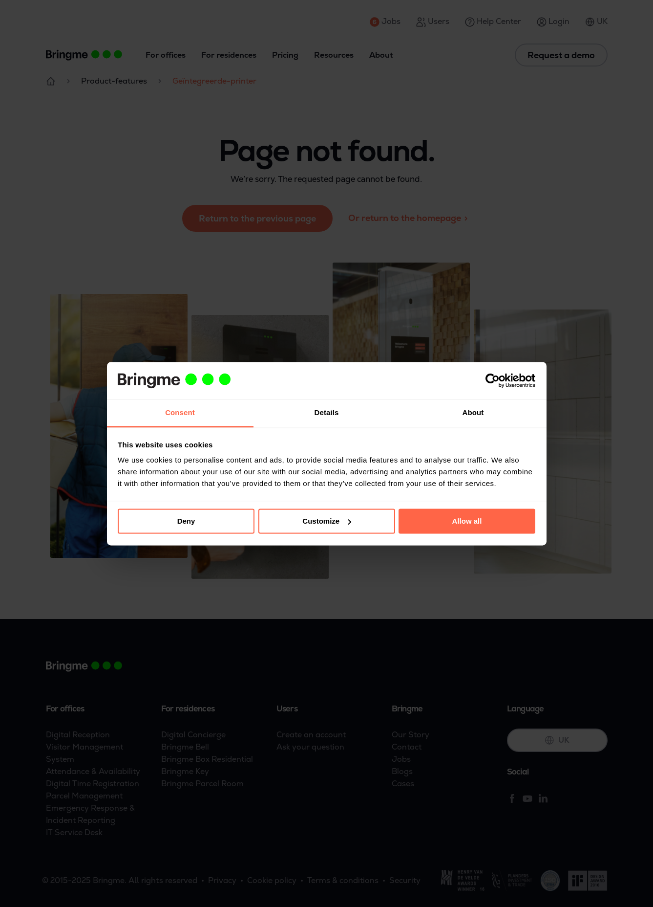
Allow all (467, 521)
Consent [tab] (180, 413)
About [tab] (473, 413)
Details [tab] (327, 413)
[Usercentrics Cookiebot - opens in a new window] (492, 380)
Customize (326, 521)
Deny (186, 521)
